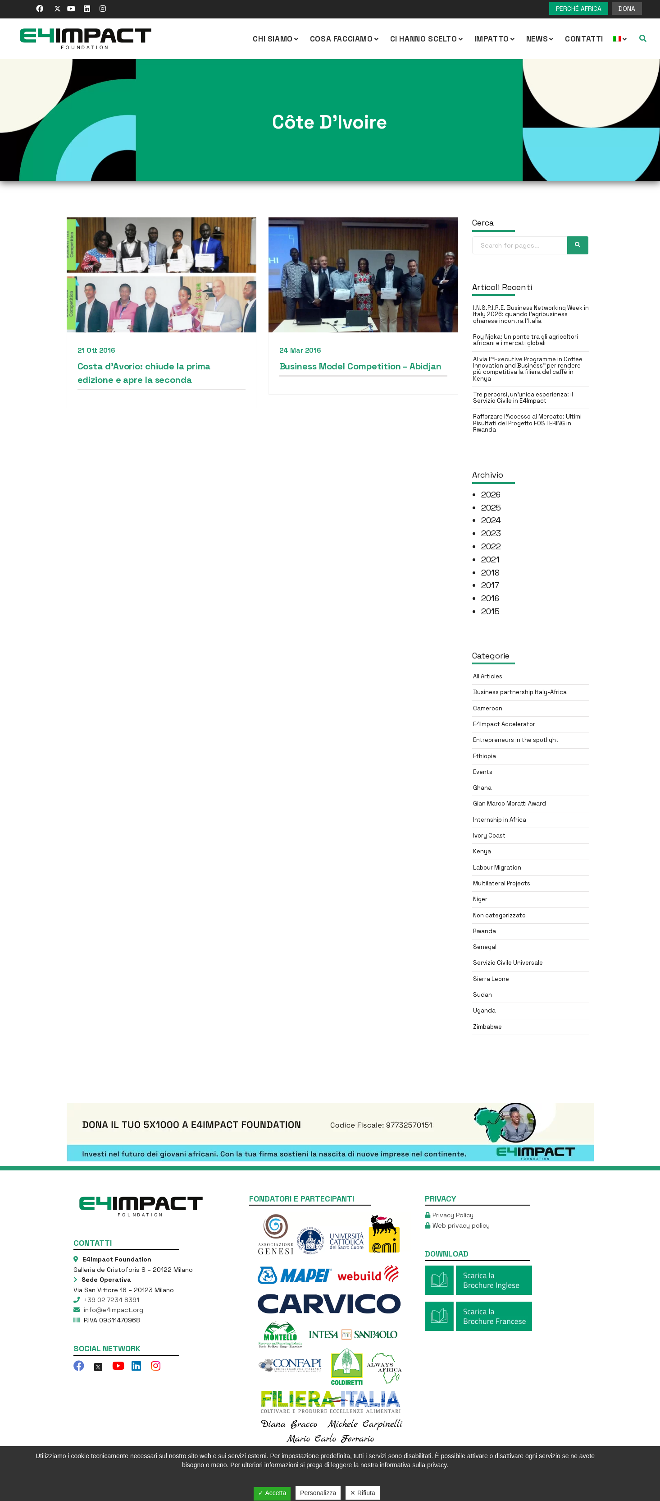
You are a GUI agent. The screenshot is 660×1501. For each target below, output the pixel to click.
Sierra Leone (491, 979)
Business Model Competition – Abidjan (358, 368)
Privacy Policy (452, 1215)
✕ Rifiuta (362, 1492)
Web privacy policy (461, 1225)
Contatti (584, 39)
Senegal (484, 947)
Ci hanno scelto (427, 39)
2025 (491, 507)
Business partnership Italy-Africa (520, 692)
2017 (490, 585)
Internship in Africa (499, 820)
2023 (491, 533)
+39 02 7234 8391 (110, 1300)
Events (482, 772)
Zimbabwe (487, 1027)
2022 (491, 546)
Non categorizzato (499, 915)
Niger (480, 899)
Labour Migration (497, 867)
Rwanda (484, 931)
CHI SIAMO (276, 39)
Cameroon (487, 708)
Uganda (484, 1010)
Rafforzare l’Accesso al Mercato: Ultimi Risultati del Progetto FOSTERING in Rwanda (527, 423)
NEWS (540, 39)
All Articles (487, 676)
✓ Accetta (272, 1492)
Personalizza (318, 1492)
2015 (490, 611)
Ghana (482, 788)
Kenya (482, 851)
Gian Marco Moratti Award (509, 803)
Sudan (482, 995)
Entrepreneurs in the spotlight (516, 740)
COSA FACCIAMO (345, 39)
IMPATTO (495, 39)
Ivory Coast (489, 835)
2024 (491, 520)
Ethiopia (484, 756)
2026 (491, 494)
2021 (490, 559)
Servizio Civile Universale (508, 963)
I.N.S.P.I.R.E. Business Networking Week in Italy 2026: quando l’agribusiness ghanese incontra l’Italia (531, 314)
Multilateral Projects (501, 883)
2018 (490, 572)
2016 (490, 598)
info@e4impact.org (112, 1310)
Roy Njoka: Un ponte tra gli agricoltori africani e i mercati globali (525, 340)
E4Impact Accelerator (504, 724)
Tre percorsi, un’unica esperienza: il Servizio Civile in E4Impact (523, 398)
